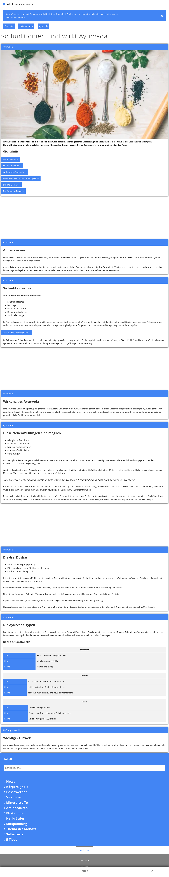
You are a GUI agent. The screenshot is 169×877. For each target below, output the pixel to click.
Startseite (84, 860)
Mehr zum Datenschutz (16, 17)
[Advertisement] (84, 217)
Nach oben (84, 850)
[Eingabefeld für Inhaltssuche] (84, 768)
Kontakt (84, 866)
